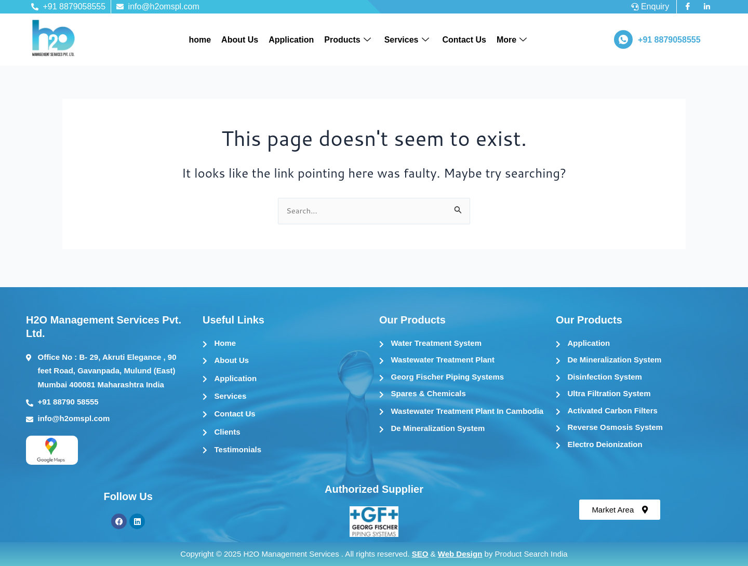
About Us (239, 39)
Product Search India (531, 553)
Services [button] (406, 40)
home (200, 39)
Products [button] (347, 40)
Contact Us (464, 39)
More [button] (512, 40)
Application (291, 39)
